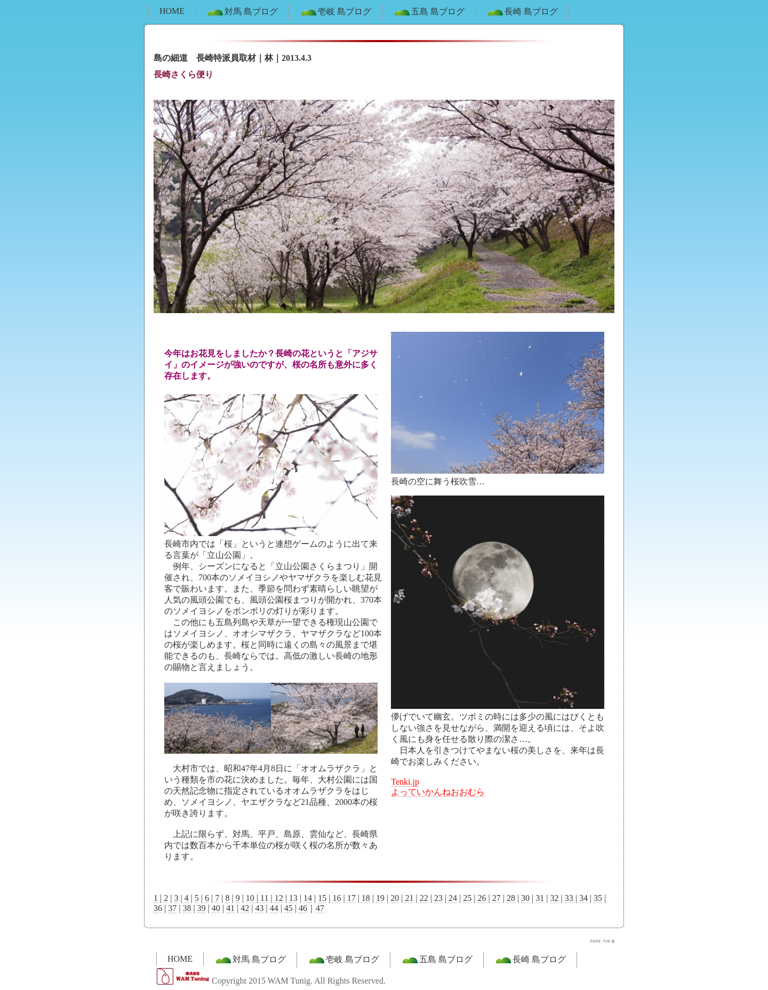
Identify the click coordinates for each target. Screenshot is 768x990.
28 (511, 898)
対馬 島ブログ (242, 12)
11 (264, 898)
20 (394, 898)
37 (172, 908)
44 (274, 908)
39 (201, 908)
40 (216, 908)
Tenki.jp (405, 781)
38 (186, 908)
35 (598, 898)
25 (467, 898)
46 (303, 908)
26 (481, 898)
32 (554, 898)
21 (409, 898)
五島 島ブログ (429, 12)
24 (453, 898)
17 (351, 898)
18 (366, 898)
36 (158, 908)
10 (250, 898)
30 (525, 898)
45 (288, 908)
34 (583, 898)
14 (307, 898)
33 (569, 898)
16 (336, 898)
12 (279, 898)
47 (320, 908)
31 (539, 898)
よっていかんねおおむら (438, 791)
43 (259, 908)
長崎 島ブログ (522, 12)
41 (230, 908)
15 (322, 898)
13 (293, 898)
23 (438, 898)
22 (424, 898)
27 (496, 898)
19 (380, 898)
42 (245, 908)
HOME (172, 10)
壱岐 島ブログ (335, 12)
